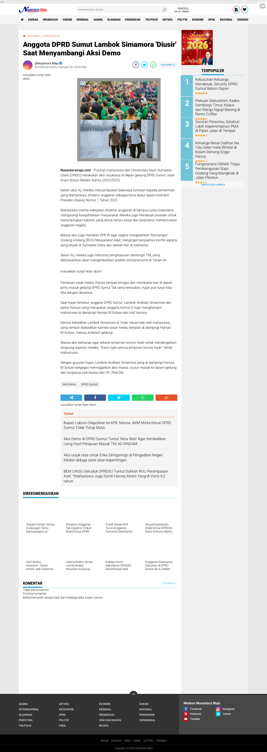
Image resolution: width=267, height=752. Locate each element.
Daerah (33, 19)
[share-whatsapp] (153, 64)
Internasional (29, 709)
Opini (213, 19)
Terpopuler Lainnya (213, 184)
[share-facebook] (135, 64)
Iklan (127, 740)
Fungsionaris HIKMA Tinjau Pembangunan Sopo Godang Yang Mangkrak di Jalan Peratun (217, 170)
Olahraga (114, 19)
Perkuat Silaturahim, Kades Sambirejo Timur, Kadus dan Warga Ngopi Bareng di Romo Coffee (218, 106)
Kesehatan (66, 709)
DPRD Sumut (51, 36)
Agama (98, 19)
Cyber (137, 740)
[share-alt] (71, 397)
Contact (116, 740)
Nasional (228, 19)
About (104, 740)
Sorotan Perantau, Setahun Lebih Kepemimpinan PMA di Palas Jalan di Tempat (217, 126)
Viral (62, 725)
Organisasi (50, 19)
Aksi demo (34, 36)
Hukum (67, 19)
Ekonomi (199, 19)
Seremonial (247, 19)
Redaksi (161, 740)
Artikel (169, 19)
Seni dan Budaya (110, 720)
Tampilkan (169, 583)
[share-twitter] (144, 64)
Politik (184, 19)
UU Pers (149, 740)
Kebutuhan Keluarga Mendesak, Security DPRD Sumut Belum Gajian (215, 83)
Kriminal (83, 19)
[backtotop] (133, 695)
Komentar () (168, 64)
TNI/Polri (152, 19)
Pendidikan (133, 19)
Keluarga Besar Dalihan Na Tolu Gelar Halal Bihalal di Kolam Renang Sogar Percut (216, 147)
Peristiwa (26, 720)
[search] (122, 9)
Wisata (103, 725)
